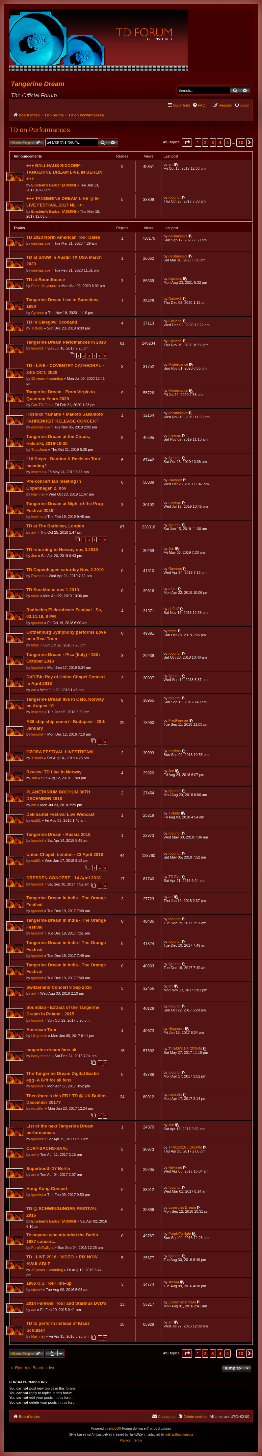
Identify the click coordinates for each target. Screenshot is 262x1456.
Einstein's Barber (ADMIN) (53, 185)
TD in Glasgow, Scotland (51, 322)
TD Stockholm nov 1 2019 (52, 589)
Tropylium (39, 449)
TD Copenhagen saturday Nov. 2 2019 (65, 569)
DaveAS (175, 299)
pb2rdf (174, 609)
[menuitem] (198, 105)
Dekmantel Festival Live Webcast (60, 814)
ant (171, 164)
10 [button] (240, 142)
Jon (34, 556)
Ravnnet (38, 494)
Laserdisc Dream (182, 1207)
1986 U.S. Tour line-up (49, 1283)
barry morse (41, 1056)
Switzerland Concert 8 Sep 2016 (59, 987)
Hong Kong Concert (46, 1188)
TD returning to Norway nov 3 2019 (62, 549)
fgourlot (175, 197)
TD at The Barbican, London (55, 525)
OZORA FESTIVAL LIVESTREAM (59, 751)
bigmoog (175, 278)
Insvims (175, 435)
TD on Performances (39, 129)
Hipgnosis (39, 1036)
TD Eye (175, 877)
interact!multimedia (179, 1434)
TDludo (37, 328)
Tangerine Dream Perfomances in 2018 (66, 342)
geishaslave (40, 243)
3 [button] (213, 142)
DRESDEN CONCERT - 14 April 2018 (63, 877)
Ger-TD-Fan (41, 405)
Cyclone (37, 313)
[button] (187, 142)
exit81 (36, 820)
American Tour (41, 1029)
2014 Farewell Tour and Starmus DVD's (66, 1303)
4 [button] (220, 142)
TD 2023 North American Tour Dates (63, 237)
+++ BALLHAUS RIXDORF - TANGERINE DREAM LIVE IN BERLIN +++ (64, 172)
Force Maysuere (44, 286)
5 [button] (227, 142)
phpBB (114, 1428)
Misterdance (178, 364)
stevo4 (36, 1290)
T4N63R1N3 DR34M (185, 1049)
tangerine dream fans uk (51, 1049)
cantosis (175, 1095)
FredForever (179, 720)
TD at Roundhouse (45, 279)
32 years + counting (47, 378)
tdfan (35, 596)
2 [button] (205, 142)
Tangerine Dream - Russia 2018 (58, 834)
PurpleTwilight (42, 1248)
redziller (37, 1108)
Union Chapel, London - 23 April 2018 (64, 854)
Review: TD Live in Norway (54, 771)
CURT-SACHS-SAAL (47, 1148)
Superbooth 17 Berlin (48, 1168)
